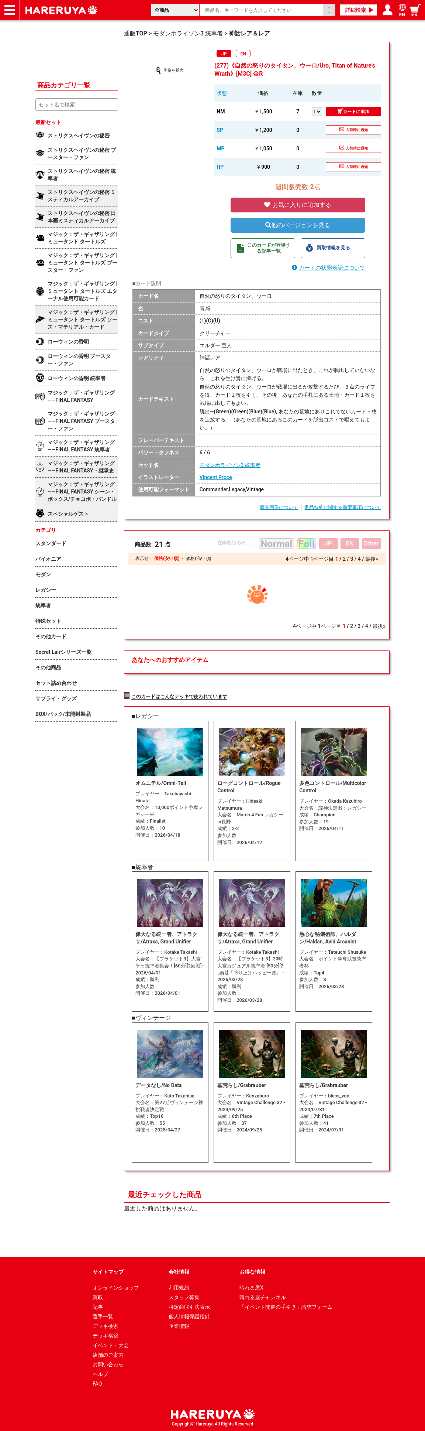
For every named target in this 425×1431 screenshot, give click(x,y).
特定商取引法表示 (189, 1306)
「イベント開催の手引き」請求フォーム (285, 1306)
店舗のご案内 (108, 1354)
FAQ (97, 1383)
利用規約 (179, 1287)
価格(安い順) (166, 558)
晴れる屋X (251, 1287)
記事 (98, 1306)
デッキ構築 (105, 1335)
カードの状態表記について (328, 267)
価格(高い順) (198, 558)
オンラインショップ (116, 1287)
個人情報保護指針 (189, 1316)
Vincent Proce (216, 477)
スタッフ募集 (184, 1296)
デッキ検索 (105, 1325)
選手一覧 (103, 1316)
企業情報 (179, 1325)
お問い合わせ (108, 1364)
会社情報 (179, 1271)
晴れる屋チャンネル (262, 1296)
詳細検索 (355, 10)
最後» (371, 559)
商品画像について (279, 507)
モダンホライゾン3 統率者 (230, 465)
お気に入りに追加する (297, 204)
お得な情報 (252, 1271)
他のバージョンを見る (297, 225)
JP (224, 54)
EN (243, 54)
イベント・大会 (111, 1345)
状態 (222, 93)
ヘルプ (100, 1373)
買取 (98, 1296)
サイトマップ (108, 1271)
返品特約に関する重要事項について (342, 507)
